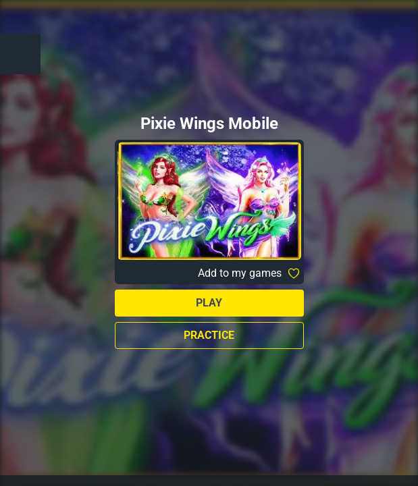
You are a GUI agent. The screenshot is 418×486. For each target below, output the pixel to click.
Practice (209, 335)
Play (209, 302)
